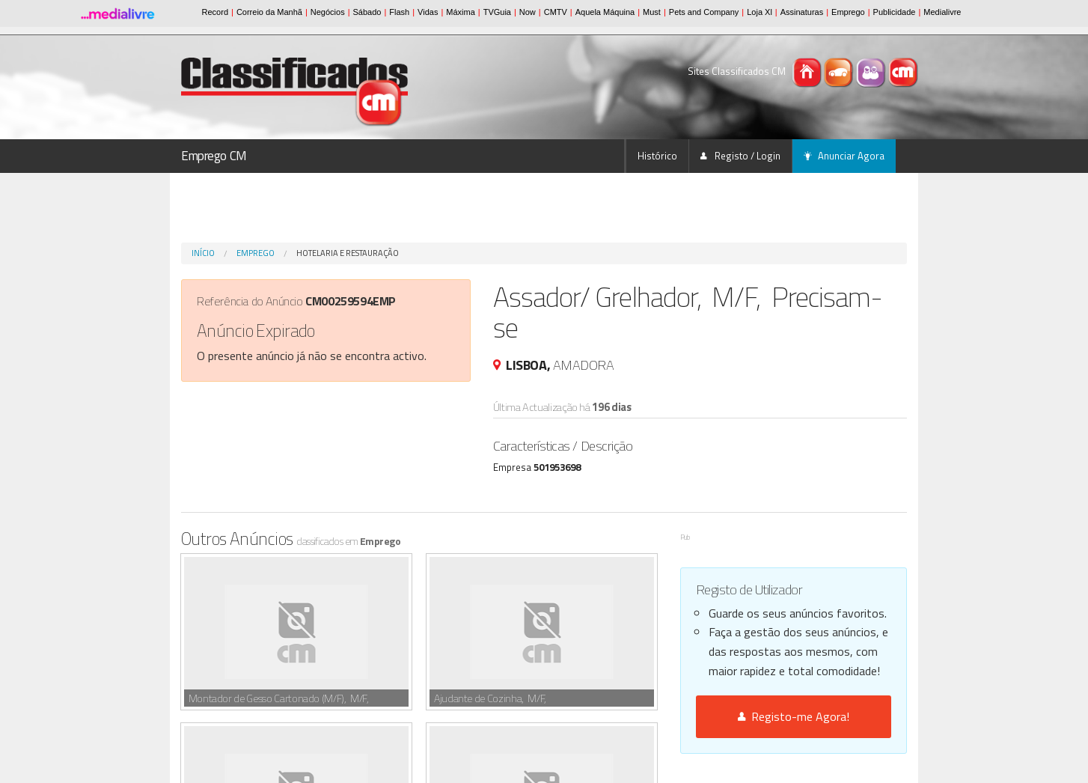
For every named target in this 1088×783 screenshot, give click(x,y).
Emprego (255, 253)
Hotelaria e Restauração (347, 253)
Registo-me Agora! (793, 716)
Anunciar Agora (844, 155)
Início (203, 253)
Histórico (657, 155)
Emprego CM (214, 155)
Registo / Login (740, 155)
